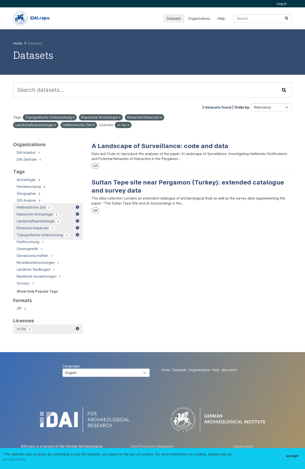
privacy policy (15, 459)
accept (292, 456)
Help (221, 18)
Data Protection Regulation (152, 446)
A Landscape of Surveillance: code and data (160, 146)
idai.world (229, 370)
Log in (282, 3)
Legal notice (243, 446)
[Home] (17, 43)
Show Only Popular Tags (37, 291)
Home (166, 370)
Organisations (199, 370)
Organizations (199, 18)
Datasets (174, 18)
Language (70, 366)
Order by (241, 107)
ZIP (95, 166)
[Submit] (286, 18)
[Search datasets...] (263, 18)
